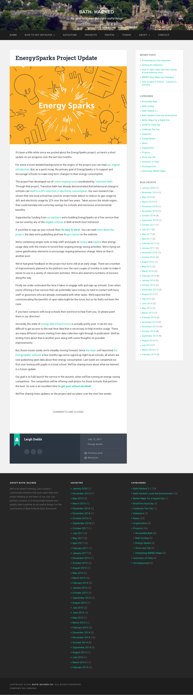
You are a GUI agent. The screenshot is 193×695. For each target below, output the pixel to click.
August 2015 (148, 294)
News (145, 143)
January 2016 (148, 280)
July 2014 (146, 345)
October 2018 (148, 215)
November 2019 (150, 192)
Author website (33, 451)
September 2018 (150, 220)
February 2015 (149, 317)
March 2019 (148, 202)
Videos (126, 35)
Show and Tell (148, 157)
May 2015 (147, 308)
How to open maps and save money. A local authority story (159, 71)
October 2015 (148, 285)
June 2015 (147, 303)
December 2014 (150, 322)
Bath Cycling (148, 106)
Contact (163, 35)
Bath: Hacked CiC (42, 684)
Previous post (95, 453)
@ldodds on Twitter (39, 451)
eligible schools (54, 222)
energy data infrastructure (56, 324)
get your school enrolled (75, 386)
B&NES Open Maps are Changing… (158, 77)
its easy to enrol (70, 229)
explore (97, 242)
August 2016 (148, 262)
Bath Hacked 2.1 (150, 111)
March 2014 (148, 350)
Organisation (148, 148)
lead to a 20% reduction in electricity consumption (58, 191)
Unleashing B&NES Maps (154, 171)
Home (13, 35)
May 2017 (147, 234)
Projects (91, 35)
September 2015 (150, 289)
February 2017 (149, 243)
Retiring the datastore (152, 65)
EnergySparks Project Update (56, 58)
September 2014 (150, 336)
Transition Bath (103, 181)
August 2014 (148, 340)
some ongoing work (65, 181)
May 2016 (147, 266)
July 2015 (146, 299)
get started (73, 234)
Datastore (70, 35)
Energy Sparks (95, 444)
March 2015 (148, 313)
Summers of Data (150, 161)
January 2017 (148, 248)
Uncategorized (149, 166)
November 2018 (150, 211)
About (143, 35)
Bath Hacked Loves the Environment (159, 115)
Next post (93, 457)
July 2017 (146, 229)
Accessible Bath (149, 101)
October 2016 (148, 257)
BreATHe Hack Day (151, 124)
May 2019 (147, 197)
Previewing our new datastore (156, 60)
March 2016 (148, 271)
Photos (109, 35)
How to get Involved (38, 35)
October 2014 (148, 331)
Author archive (26, 451)
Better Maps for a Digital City (156, 120)
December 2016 (150, 252)
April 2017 (147, 239)
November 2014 (150, 326)
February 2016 (149, 276)
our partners (54, 217)
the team (91, 350)
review (83, 242)
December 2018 (150, 206)
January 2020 (148, 188)
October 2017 (148, 225)
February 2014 (149, 354)
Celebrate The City (150, 129)
